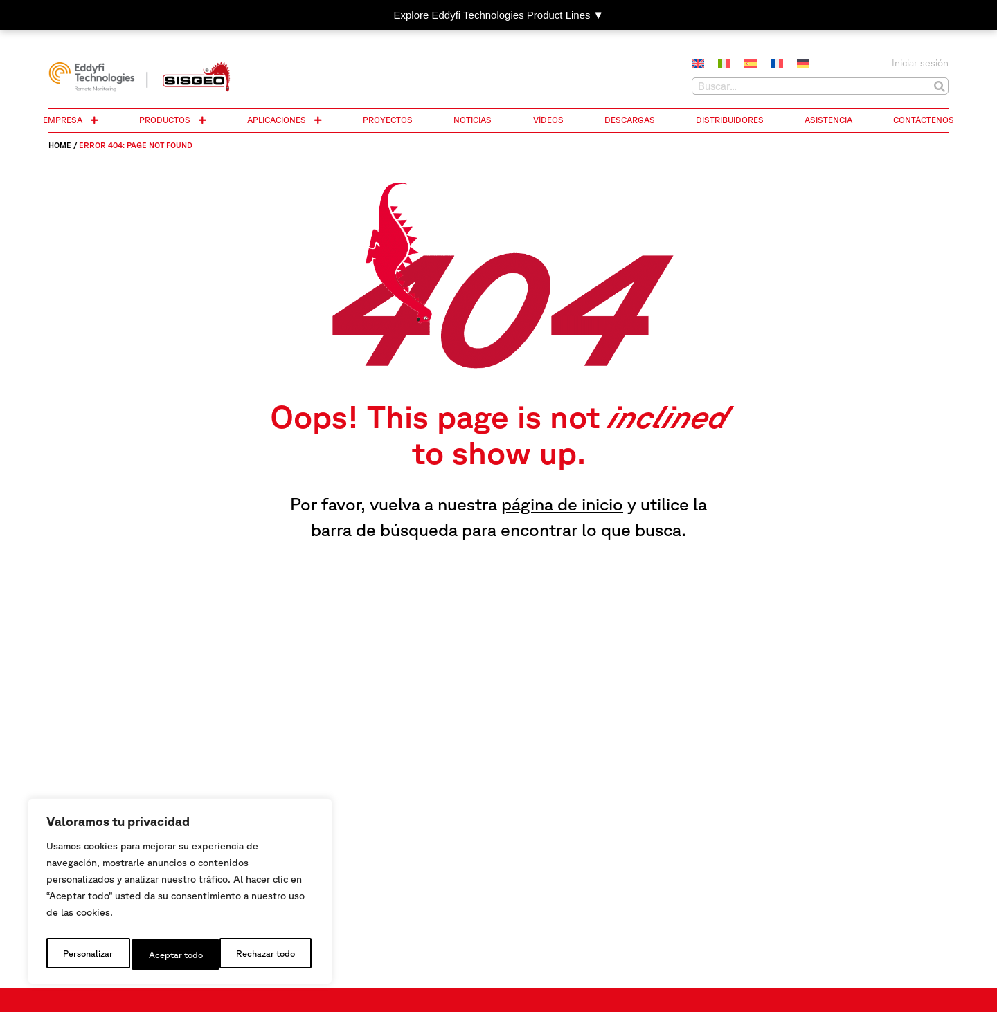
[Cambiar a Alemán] (803, 64)
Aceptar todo (271, 954)
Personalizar (86, 954)
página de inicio (562, 504)
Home (59, 144)
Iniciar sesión (920, 62)
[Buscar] (939, 86)
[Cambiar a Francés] (777, 64)
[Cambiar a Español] (750, 64)
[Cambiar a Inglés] (698, 64)
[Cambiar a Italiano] (724, 64)
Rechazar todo (177, 954)
